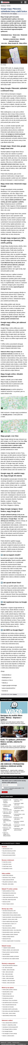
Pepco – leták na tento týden (8, 976)
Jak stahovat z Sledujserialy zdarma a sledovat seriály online (12, 766)
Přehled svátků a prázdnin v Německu (10, 989)
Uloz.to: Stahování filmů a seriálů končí (10, 1022)
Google (16, 68)
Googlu (18, 541)
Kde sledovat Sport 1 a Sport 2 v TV (9, 923)
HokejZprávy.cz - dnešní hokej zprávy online (7, 821)
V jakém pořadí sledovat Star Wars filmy (10, 897)
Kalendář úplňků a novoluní (8, 991)
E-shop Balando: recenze (7, 868)
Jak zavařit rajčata (6, 954)
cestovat (16, 292)
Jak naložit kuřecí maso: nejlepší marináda (11, 958)
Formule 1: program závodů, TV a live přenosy (11, 940)
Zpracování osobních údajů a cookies (8, 1044)
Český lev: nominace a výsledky (9, 853)
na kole (12, 98)
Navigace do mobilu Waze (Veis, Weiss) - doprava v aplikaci (11, 717)
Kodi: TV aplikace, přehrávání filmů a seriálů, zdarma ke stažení (13, 742)
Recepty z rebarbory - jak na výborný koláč (11, 949)
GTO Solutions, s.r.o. (22, 1044)
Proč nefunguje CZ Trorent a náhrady (10, 1033)
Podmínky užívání (15, 1042)
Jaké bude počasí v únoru (7, 848)
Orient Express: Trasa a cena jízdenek (10, 1000)
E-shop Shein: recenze (7, 864)
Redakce (15, 13)
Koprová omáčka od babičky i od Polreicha (11, 956)
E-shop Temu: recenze (7, 862)
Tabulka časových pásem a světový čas (10, 912)
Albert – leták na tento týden (8, 971)
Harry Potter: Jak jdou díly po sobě (9, 899)
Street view (16, 35)
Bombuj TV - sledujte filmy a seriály (9, 1024)
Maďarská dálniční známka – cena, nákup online (12, 930)
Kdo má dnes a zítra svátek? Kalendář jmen (11, 1011)
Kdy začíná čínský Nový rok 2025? (9, 850)
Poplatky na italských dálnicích (8, 936)
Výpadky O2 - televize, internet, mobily (10, 919)
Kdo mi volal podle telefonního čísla (9, 1004)
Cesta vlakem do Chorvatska (8, 1006)
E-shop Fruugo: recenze (7, 866)
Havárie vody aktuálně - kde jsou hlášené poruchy (12, 917)
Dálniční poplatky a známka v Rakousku (10, 934)
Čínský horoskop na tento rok (8, 996)
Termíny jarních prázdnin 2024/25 (9, 855)
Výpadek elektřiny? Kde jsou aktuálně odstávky (12, 915)
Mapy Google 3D (13, 43)
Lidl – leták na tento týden (7, 967)
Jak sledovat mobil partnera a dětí (9, 910)
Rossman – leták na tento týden (9, 982)
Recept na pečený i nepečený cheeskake (10, 952)
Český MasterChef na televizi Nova (9, 893)
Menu (25, 2)
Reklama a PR (3, 1042)
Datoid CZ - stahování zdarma (8, 1035)
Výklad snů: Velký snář (7, 993)
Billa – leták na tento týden (8, 974)
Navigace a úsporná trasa (11, 39)
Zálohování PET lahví (7, 938)
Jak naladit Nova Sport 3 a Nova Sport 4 (10, 1002)
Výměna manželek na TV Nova (8, 890)
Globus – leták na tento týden (8, 978)
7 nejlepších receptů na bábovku (9, 947)
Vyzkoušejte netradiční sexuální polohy (10, 1009)
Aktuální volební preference (8, 875)
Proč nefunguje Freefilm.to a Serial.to (10, 1029)
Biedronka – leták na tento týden (9, 980)
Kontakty (9, 1042)
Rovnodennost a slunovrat (8, 998)
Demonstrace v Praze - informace (9, 877)
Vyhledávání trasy (6, 35)
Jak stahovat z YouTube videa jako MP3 (10, 1027)
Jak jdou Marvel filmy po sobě (8, 895)
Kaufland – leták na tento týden (8, 969)
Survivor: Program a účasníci (8, 903)
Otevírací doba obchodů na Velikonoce (10, 965)
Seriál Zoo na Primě (6, 901)
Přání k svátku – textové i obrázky (9, 1013)
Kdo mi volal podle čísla (7, 925)
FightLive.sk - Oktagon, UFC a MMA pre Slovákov (6, 834)
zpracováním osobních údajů (14, 788)
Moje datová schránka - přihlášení (9, 927)
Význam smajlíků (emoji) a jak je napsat (10, 921)
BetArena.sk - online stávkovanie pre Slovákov (7, 829)
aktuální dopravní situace (14, 346)
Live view (4, 43)
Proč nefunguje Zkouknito (7, 1031)
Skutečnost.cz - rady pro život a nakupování (7, 801)
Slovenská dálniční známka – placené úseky (11, 932)
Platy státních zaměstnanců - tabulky (10, 881)
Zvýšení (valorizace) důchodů (8, 879)
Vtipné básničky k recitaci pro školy (9, 1015)
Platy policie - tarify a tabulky (8, 884)
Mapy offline (23, 43)
